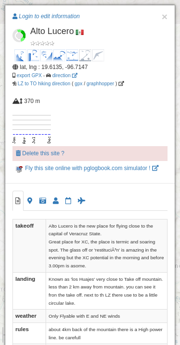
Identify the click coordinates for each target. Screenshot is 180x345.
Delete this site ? (40, 153)
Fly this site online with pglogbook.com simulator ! (87, 168)
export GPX (29, 75)
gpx (79, 83)
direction (64, 75)
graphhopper (100, 83)
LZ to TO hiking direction (43, 83)
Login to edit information (46, 16)
